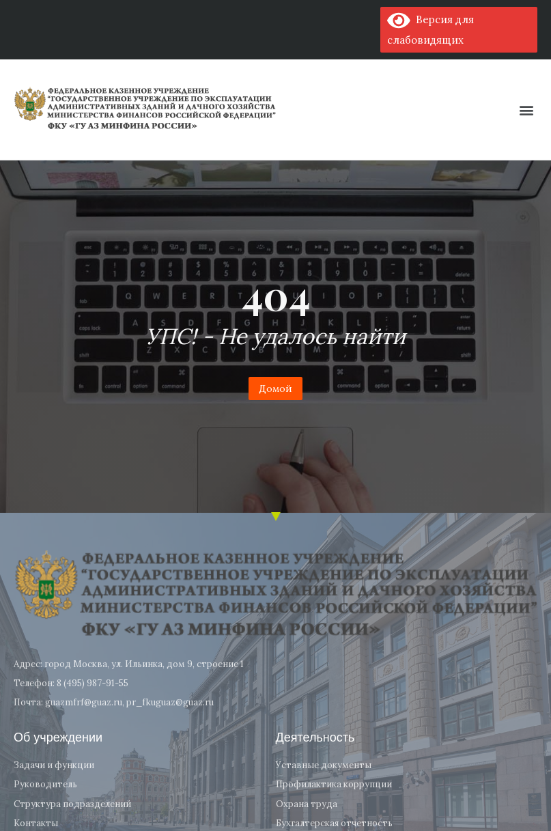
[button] (526, 109)
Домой (275, 388)
